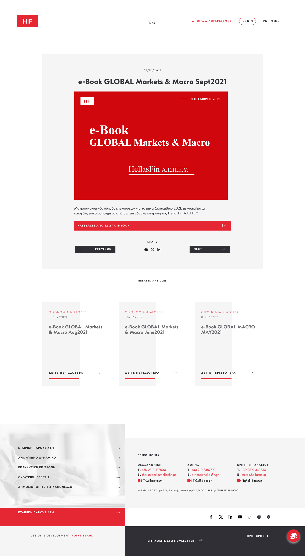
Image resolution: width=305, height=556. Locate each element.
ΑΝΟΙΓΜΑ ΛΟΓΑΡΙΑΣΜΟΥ (212, 21)
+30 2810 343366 (253, 470)
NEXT (198, 249)
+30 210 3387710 (203, 470)
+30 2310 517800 (154, 470)
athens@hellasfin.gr (205, 475)
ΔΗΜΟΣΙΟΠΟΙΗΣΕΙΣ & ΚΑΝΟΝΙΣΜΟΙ (45, 487)
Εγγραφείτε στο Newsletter (170, 541)
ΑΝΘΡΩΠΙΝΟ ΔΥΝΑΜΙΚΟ (37, 457)
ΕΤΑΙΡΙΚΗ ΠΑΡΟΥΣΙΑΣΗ (36, 448)
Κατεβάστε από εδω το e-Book (104, 225)
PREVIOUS (103, 249)
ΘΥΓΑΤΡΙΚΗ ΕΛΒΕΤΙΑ (34, 477)
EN (265, 21)
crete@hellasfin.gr (253, 475)
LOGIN (248, 21)
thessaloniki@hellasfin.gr (159, 475)
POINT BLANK (82, 536)
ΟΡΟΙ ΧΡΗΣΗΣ (258, 536)
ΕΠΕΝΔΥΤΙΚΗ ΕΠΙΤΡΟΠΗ (36, 467)
